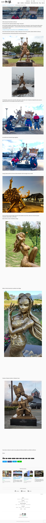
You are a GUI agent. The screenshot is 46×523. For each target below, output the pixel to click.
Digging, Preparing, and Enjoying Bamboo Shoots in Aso (6, 478)
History (16, 504)
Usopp (29, 458)
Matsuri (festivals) (28, 504)
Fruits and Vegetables (27, 507)
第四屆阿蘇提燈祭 (37, 477)
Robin (26, 458)
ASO (6, 458)
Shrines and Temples (23, 504)
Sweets (23, 507)
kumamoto (13, 458)
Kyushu (17, 458)
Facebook (26, 1)
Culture (19, 504)
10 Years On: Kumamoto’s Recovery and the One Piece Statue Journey (28, 478)
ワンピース (32, 458)
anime (4, 458)
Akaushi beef (20, 507)
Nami (23, 458)
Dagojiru (17, 507)
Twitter (29, 1)
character (9, 458)
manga (21, 458)
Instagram (27, 1)
